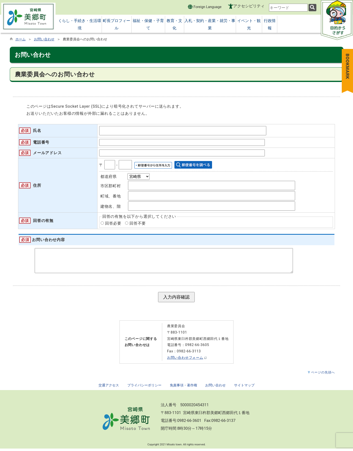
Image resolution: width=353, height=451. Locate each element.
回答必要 (113, 223)
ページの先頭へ (323, 375)
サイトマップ (244, 388)
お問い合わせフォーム (185, 360)
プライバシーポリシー (144, 388)
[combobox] (288, 7)
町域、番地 (110, 196)
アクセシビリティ (249, 6)
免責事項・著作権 (183, 388)
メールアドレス (47, 152)
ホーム (20, 39)
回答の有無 (43, 220)
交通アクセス (108, 388)
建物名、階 (110, 206)
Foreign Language (204, 6)
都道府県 (108, 176)
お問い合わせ (44, 39)
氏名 (37, 130)
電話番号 (41, 142)
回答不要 (137, 223)
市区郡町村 (110, 186)
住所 (37, 185)
